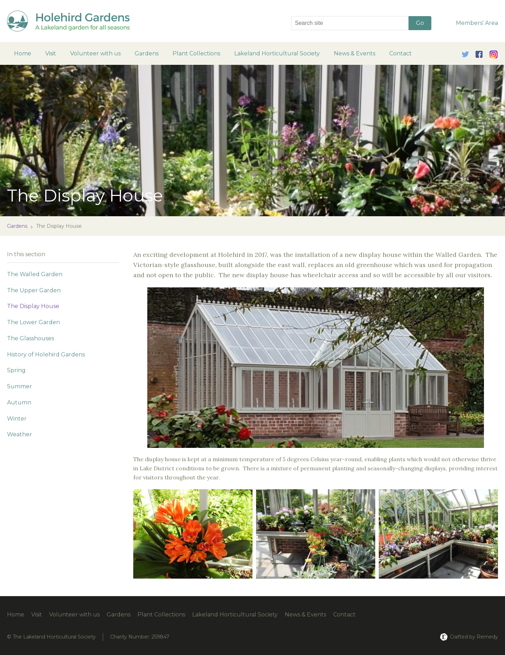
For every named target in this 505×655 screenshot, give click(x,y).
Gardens (147, 53)
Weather (19, 434)
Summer (19, 386)
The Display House (33, 306)
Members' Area (477, 23)
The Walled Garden (34, 274)
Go (420, 23)
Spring (16, 370)
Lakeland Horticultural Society (277, 53)
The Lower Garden (33, 322)
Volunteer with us (95, 53)
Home (22, 53)
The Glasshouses (30, 338)
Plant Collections (196, 53)
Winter (17, 418)
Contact (400, 53)
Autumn (19, 402)
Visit (50, 53)
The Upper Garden (34, 290)
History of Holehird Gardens (46, 354)
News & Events (354, 53)
